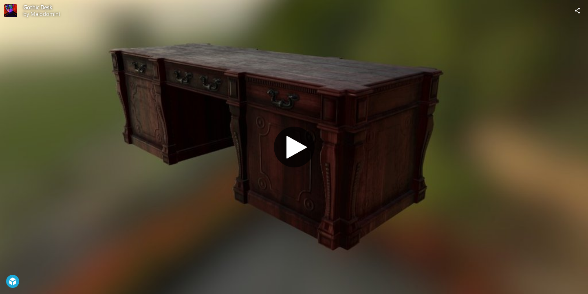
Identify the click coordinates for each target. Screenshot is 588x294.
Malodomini (45, 14)
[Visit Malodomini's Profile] (10, 10)
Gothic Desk (37, 7)
